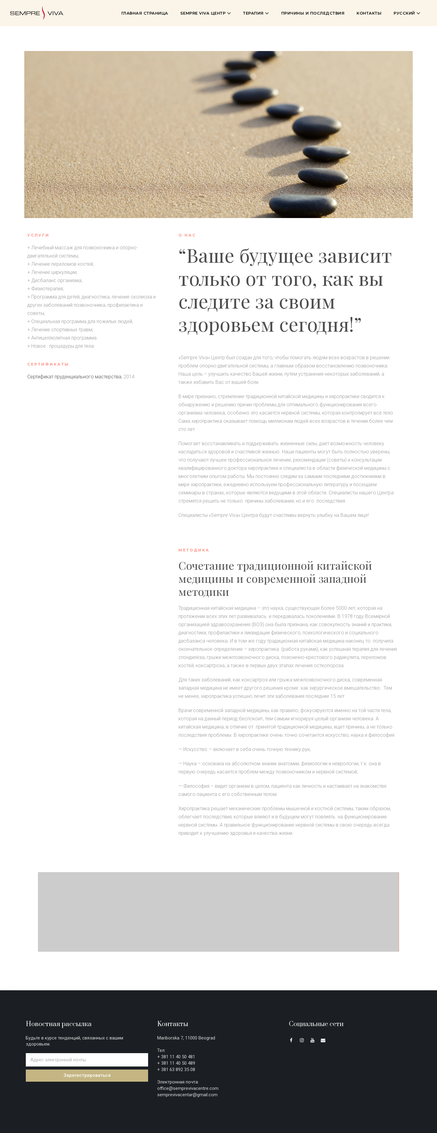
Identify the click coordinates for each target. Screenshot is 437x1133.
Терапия (256, 13)
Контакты (369, 13)
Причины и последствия (313, 13)
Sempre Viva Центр (205, 13)
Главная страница (144, 13)
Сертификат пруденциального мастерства (74, 377)
